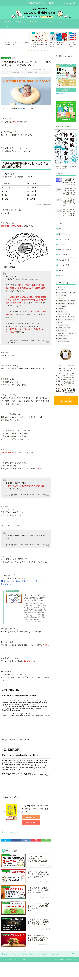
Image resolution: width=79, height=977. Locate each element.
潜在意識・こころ (64, 234)
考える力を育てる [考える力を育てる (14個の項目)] (62, 330)
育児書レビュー (63, 270)
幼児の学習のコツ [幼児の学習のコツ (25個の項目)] (62, 311)
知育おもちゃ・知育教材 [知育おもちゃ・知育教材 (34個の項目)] (63, 325)
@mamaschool (23, 108)
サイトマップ (51, 21)
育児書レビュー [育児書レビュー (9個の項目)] (61, 333)
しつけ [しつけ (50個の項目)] (73, 292)
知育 (60, 229)
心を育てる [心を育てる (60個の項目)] (60, 319)
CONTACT (9, 26)
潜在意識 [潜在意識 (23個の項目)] (60, 322)
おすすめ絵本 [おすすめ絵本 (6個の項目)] (61, 290)
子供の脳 (5, 832)
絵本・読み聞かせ (64, 249)
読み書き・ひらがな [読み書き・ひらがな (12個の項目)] (62, 338)
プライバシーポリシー (11, 959)
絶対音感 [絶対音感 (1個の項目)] (68, 327)
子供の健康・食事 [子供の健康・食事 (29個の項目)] (62, 300)
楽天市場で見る (31, 822)
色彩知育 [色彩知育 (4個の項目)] (60, 335)
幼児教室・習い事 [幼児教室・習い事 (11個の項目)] (62, 316)
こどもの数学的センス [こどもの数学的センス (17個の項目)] (63, 292)
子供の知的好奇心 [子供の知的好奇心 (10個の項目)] (62, 303)
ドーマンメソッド (34, 21)
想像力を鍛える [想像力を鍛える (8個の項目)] (70, 319)
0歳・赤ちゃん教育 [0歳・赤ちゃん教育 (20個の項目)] (62, 287)
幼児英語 (61, 244)
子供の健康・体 (6, 58)
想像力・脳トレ (63, 239)
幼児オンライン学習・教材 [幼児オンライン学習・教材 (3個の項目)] (64, 314)
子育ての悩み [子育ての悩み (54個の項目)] (61, 308)
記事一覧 (8, 21)
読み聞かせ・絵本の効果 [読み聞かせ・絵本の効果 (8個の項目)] (63, 341)
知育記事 (19, 21)
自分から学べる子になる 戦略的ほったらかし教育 (66, 149)
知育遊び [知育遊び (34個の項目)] (60, 327)
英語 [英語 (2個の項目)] (67, 335)
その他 (60, 275)
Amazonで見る (31, 817)
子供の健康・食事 (15, 832)
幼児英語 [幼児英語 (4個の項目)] (72, 316)
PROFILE (65, 21)
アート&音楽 (62, 255)
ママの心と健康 (63, 265)
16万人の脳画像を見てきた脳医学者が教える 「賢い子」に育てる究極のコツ (35, 809)
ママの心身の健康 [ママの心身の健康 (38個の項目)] (62, 295)
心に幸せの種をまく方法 (39, 3)
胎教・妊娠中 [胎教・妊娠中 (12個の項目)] (72, 333)
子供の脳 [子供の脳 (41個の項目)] (72, 303)
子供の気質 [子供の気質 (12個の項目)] (72, 300)
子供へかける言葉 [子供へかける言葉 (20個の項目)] (62, 306)
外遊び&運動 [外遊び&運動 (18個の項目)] (61, 298)
